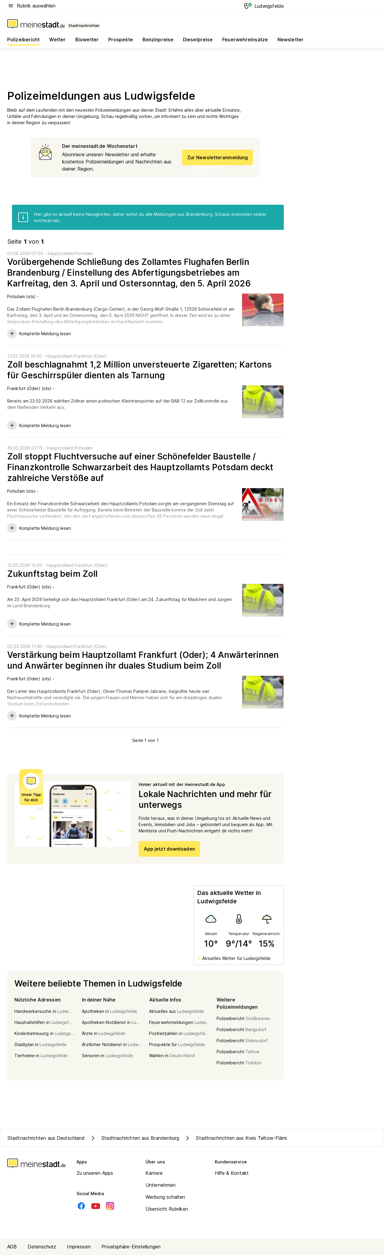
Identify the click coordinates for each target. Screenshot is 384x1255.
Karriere (154, 1173)
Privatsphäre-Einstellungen (130, 1247)
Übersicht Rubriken (167, 1209)
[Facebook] (81, 1206)
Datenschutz (42, 1247)
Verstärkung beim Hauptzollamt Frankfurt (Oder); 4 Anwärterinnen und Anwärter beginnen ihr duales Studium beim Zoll (143, 660)
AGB (12, 1247)
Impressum (79, 1247)
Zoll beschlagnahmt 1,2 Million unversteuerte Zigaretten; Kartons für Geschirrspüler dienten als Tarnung (139, 369)
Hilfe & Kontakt (232, 1173)
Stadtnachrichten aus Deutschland (46, 1138)
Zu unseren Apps (94, 1173)
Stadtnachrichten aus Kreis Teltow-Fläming (238, 1138)
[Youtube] (95, 1206)
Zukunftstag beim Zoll (52, 574)
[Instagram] (110, 1206)
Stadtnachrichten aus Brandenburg (134, 1138)
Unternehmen (161, 1185)
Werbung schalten (165, 1197)
